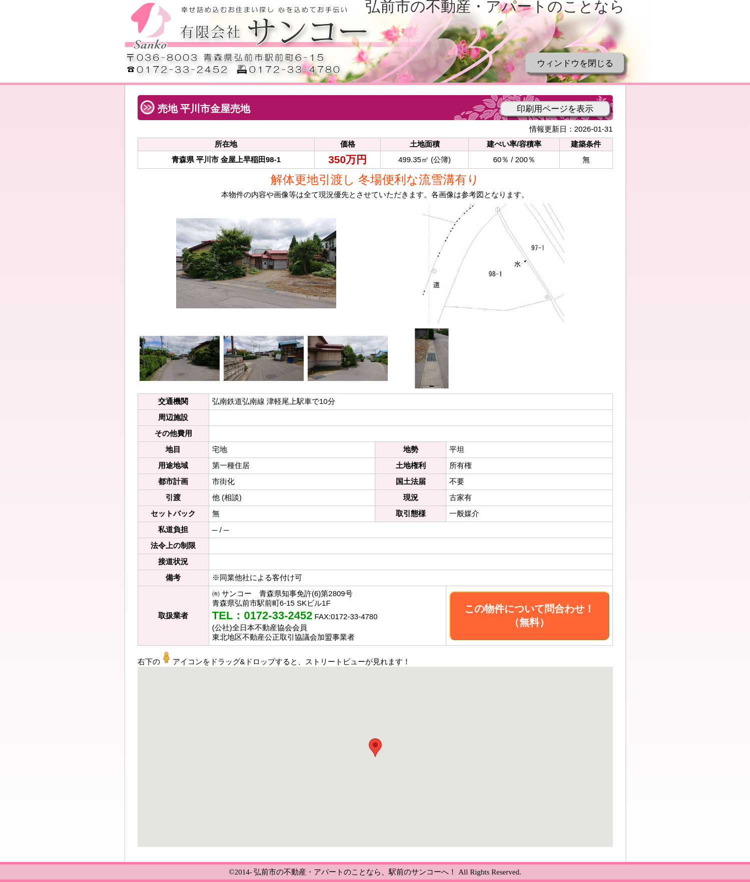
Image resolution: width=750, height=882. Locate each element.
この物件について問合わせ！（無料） (529, 615)
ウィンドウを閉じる (575, 63)
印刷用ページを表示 (555, 109)
